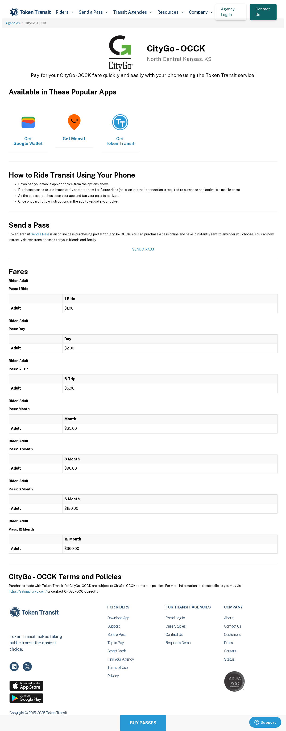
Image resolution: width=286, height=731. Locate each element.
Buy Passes (143, 722)
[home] (31, 12)
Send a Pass (40, 234)
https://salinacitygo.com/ (28, 591)
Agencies (12, 23)
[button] (64, 12)
